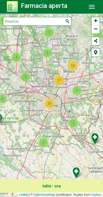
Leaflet (23, 194)
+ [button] (96, 21)
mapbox (96, 194)
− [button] (96, 29)
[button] (95, 52)
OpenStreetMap (44, 194)
